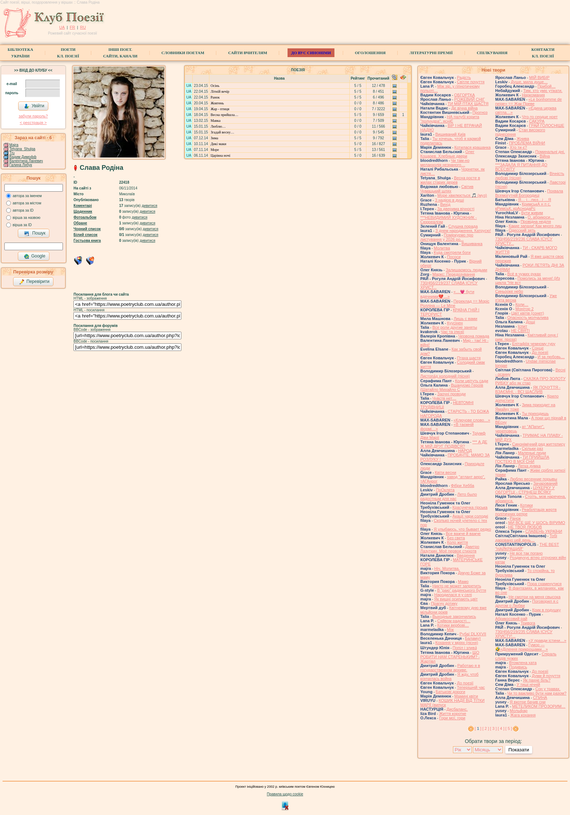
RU (83, 27)
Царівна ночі (220, 155)
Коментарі (82, 206)
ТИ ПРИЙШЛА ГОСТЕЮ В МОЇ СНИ (522, 459)
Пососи (454, 257)
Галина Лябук (20, 165)
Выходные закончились (454, 616)
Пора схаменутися (544, 584)
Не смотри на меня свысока (535, 597)
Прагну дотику (444, 603)
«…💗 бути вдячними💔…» (447, 294)
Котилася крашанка (472, 147)
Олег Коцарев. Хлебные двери (447, 153)
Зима (214, 138)
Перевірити (34, 282)
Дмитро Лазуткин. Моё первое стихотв (449, 548)
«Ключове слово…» (472, 420)
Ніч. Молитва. (446, 568)
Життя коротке (452, 713)
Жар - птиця (219, 109)
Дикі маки (218, 144)
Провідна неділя (536, 221)
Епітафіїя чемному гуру (533, 343)
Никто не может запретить (456, 586)
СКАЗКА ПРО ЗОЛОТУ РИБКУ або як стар (530, 380)
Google (34, 256)
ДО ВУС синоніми (311, 53)
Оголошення (370, 53)
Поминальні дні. (550, 151)
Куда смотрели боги (452, 252)
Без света (456, 538)
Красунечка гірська (470, 507)
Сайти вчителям (247, 53)
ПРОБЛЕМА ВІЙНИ (527, 143)
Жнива (523, 138)
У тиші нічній (528, 684)
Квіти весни (445, 472)
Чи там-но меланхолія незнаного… (444, 162)
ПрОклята (445, 490)
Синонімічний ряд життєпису (538, 444)
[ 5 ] (508, 728)
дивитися (149, 206)
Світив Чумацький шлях (446, 188)
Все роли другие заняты (454, 327)
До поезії (465, 683)
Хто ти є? (518, 147)
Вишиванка (472, 243)
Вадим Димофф (23, 157)
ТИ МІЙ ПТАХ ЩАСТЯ (467, 103)
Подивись (518, 667)
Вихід (445, 204)
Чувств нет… (444, 398)
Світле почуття (471, 82)
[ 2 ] (485, 728)
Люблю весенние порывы (533, 479)
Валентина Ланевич (26, 161)
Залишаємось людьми (466, 270)
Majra (14, 145)
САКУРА (537, 121)
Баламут (473, 638)
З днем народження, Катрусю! (463, 230)
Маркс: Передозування (454, 274)
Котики (526, 505)
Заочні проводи (451, 394)
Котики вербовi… (453, 625)
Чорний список (87, 229)
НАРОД (465, 450)
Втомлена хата (523, 662)
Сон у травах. (547, 689)
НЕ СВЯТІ (520, 330)
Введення (466, 555)
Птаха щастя (469, 358)
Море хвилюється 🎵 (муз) (462, 195)
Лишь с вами (465, 318)
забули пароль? (33, 116)
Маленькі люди (532, 453)
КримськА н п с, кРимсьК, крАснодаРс (523, 206)
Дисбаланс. (456, 709)
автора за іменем (27, 196)
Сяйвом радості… (453, 621)
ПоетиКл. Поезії (68, 52)
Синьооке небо (509, 291)
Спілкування (492, 53)
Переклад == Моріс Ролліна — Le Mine (454, 303)
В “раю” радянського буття (461, 590)
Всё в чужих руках (524, 274)
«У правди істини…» (547, 640)
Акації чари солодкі (470, 516)
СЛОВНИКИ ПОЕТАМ (182, 53)
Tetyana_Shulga (22, 149)
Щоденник (82, 211)
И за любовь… (551, 357)
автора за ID (23, 210)
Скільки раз (532, 448)
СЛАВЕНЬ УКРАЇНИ (543, 531)
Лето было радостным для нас (448, 496)
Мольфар (518, 710)
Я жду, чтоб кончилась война (449, 676)
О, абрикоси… (540, 217)
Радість (464, 77)
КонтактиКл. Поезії (542, 52)
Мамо (463, 581)
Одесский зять (522, 230)
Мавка (215, 121)
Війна (545, 156)
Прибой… (547, 86)
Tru (12, 153)
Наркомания (533, 95)
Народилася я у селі (452, 594)
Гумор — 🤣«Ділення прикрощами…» (521, 647)
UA (62, 27)
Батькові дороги (450, 692)
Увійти (34, 106)
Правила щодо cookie (285, 794)
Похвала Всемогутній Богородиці (529, 193)
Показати (518, 749)
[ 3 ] (493, 728)
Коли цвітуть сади (471, 381)
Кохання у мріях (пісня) (456, 642)
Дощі (530, 322)
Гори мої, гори (452, 718)
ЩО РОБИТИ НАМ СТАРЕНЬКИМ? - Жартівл (449, 656)
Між (450, 629)
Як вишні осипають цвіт (456, 599)
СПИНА (540, 697)
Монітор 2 (524, 309)
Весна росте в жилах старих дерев (450, 180)
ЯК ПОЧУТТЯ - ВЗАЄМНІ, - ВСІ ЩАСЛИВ (528, 389)
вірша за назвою (26, 218)
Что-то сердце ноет (540, 117)
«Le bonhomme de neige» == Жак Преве (528, 101)
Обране (80, 223)
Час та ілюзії (452, 331)
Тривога (528, 623)
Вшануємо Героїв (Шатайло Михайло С (451, 387)
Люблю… (218, 126)
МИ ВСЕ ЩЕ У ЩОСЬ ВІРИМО (536, 522)
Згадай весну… (222, 132)
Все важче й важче (463, 533)
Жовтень (217, 103)
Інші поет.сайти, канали (120, 52)
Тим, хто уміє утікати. (542, 90)
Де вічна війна (464, 108)
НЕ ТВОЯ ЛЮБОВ (525, 527)
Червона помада (473, 336)
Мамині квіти (466, 696)
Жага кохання (523, 715)
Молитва (442, 248)
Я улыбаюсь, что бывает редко (462, 529)
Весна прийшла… (224, 115)
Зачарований (545, 483)
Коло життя (457, 542)
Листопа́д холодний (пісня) (445, 376)
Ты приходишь (535, 413)
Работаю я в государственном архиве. (450, 667)
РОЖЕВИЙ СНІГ (469, 99)
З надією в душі (449, 200)
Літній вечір (219, 91)
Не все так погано (526, 553)
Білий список (85, 235)
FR (72, 27)
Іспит (522, 326)
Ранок (215, 97)
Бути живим (532, 213)
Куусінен (455, 323)
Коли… (522, 304)
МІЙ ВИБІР (539, 77)
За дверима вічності (455, 209)
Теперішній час (471, 687)
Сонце (537, 348)
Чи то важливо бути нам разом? (536, 693)
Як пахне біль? (537, 680)
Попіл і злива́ (465, 648)
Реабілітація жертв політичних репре (526, 511)
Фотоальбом (84, 217)
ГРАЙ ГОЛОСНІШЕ (546, 125)
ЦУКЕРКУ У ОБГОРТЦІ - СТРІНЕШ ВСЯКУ (525, 490)
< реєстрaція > (33, 122)
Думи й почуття (546, 676)
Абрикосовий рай (511, 618)
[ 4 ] (501, 728)
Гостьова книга (87, 241)
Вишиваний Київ (450, 134)
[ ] (478, 728)
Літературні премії (431, 53)
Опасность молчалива (528, 317)
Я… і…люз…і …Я (534, 199)
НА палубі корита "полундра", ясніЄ (449, 119)
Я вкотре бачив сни (527, 702)
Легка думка (529, 466)
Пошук (35, 233)
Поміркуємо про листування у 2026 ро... (446, 237)
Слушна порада (463, 226)
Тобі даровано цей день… (526, 538)
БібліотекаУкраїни (20, 52)
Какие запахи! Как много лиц (535, 226)
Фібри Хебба (462, 485)
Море (214, 150)
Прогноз (480, 112)
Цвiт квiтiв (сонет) (527, 313)
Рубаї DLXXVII (472, 634)
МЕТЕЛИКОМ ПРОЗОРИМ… (539, 706)
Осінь (214, 86)
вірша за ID (22, 225)
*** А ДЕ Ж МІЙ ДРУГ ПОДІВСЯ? (453, 444)
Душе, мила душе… (529, 82)
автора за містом (27, 203)
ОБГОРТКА (464, 95)
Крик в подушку (546, 610)
